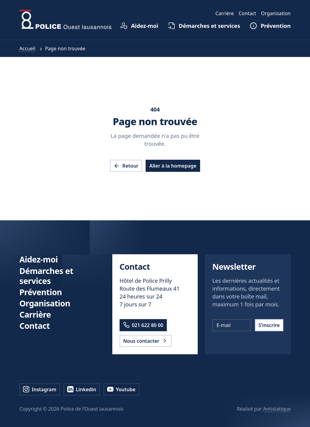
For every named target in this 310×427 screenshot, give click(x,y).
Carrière (35, 314)
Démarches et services (46, 275)
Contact (34, 325)
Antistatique (277, 408)
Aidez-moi (38, 259)
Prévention (40, 292)
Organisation (44, 303)
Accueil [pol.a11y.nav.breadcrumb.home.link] (27, 48)
